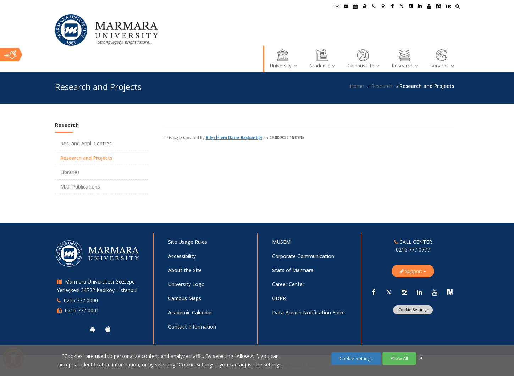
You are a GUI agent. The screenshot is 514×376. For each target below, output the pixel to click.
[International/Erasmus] (364, 6)
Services (442, 58)
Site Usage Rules (187, 241)
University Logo (186, 284)
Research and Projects (86, 158)
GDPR (279, 298)
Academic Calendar (190, 312)
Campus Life (363, 58)
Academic (322, 58)
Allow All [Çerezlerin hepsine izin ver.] (399, 358)
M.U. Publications (80, 186)
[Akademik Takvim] (355, 6)
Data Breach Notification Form (308, 312)
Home (357, 86)
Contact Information (192, 326)
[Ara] (457, 7)
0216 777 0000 (81, 300)
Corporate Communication (303, 256)
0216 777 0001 (82, 310)
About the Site (185, 270)
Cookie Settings (412, 309)
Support (413, 271)
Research (405, 58)
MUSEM (281, 241)
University (283, 58)
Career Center (288, 284)
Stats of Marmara (293, 270)
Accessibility (182, 256)
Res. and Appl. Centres (86, 143)
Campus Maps (184, 298)
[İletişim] (373, 6)
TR (447, 6)
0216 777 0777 (413, 249)
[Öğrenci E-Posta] (337, 6)
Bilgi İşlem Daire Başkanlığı (234, 137)
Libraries (70, 172)
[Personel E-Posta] (346, 6)
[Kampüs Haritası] (383, 6)
